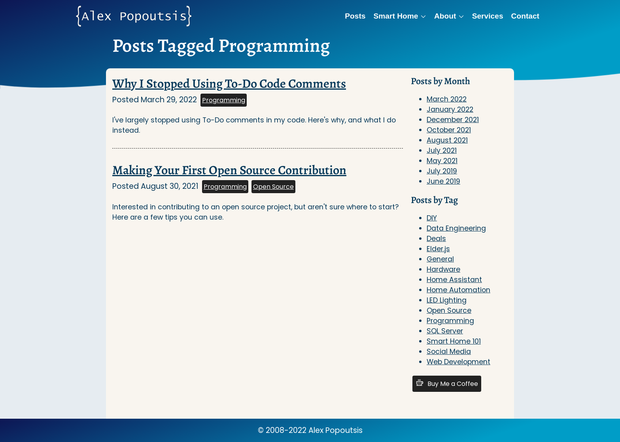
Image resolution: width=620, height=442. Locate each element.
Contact (525, 16)
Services (487, 16)
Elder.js (438, 249)
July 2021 (442, 150)
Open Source (273, 186)
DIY (432, 218)
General (440, 259)
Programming (223, 100)
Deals (436, 238)
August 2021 (447, 140)
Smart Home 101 (454, 341)
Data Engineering (456, 228)
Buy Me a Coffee (447, 383)
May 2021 (442, 161)
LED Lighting (447, 300)
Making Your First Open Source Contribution (229, 170)
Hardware (443, 269)
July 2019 (442, 171)
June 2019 (443, 181)
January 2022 (450, 109)
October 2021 (449, 130)
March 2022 (447, 99)
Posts (355, 16)
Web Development (458, 362)
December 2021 (453, 119)
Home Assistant (454, 279)
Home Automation (458, 290)
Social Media (449, 351)
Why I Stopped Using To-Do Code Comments (229, 83)
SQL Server (445, 331)
